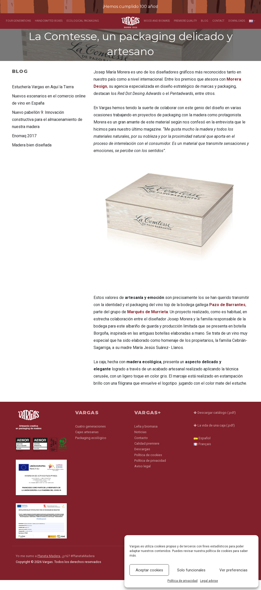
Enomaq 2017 (24, 145)
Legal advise (209, 581)
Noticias (140, 441)
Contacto (141, 447)
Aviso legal (142, 476)
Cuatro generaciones (90, 435)
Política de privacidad (182, 581)
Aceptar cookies (149, 570)
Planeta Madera (48, 566)
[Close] (254, 6)
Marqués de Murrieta (147, 321)
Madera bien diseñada (31, 154)
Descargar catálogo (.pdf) (215, 422)
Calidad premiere (146, 453)
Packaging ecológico (90, 447)
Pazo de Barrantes (227, 314)
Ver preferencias (233, 570)
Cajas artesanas (87, 441)
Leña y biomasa (146, 435)
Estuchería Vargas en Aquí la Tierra (43, 96)
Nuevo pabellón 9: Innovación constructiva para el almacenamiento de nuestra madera (47, 128)
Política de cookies (148, 464)
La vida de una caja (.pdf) (214, 435)
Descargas (142, 458)
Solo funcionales (191, 570)
